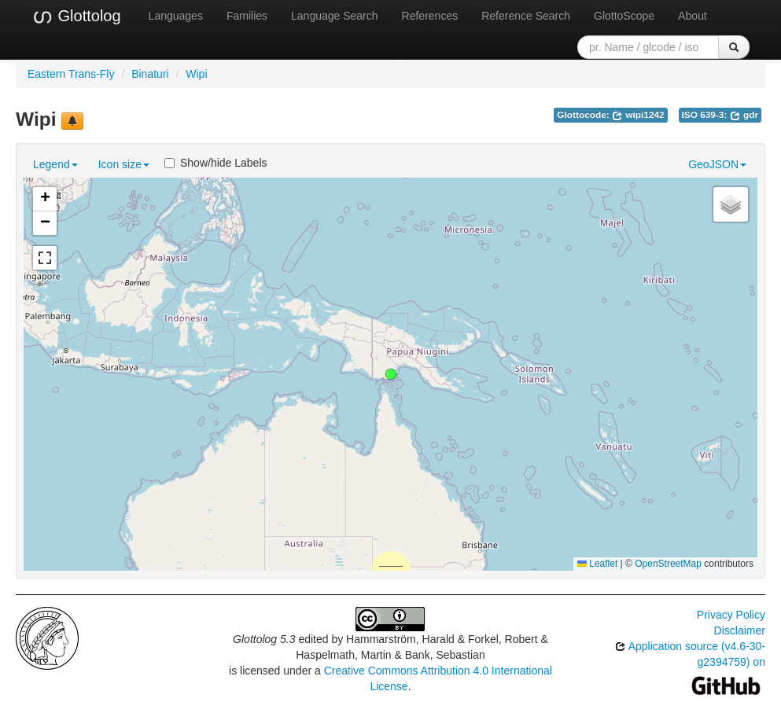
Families (247, 15)
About (692, 15)
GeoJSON (717, 164)
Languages (176, 15)
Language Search (334, 15)
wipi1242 (638, 114)
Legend (55, 164)
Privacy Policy (731, 614)
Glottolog (76, 16)
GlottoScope (624, 15)
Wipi (196, 74)
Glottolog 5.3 (264, 639)
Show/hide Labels (215, 162)
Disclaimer (739, 630)
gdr (744, 114)
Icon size (123, 164)
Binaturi (149, 74)
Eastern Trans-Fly (71, 74)
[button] (391, 374)
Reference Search (525, 15)
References (430, 15)
